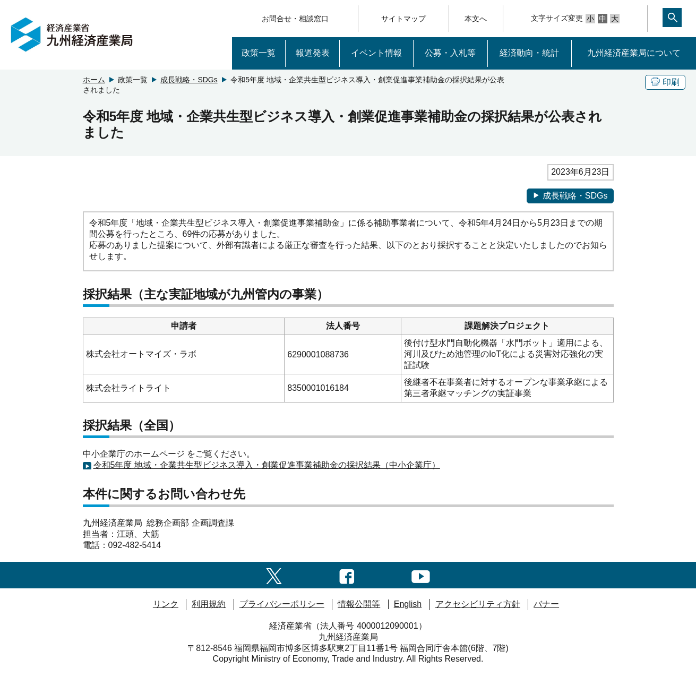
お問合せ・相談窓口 (295, 18)
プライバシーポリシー (281, 604)
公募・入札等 (450, 52)
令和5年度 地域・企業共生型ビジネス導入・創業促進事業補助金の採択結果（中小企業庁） (266, 464)
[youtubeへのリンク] (420, 574)
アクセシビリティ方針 (477, 604)
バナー (546, 604)
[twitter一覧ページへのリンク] (274, 574)
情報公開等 (359, 604)
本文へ (476, 18)
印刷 (665, 82)
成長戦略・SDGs (188, 79)
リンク (165, 604)
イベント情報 (376, 52)
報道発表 (313, 52)
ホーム (94, 79)
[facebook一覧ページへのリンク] (347, 574)
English (408, 604)
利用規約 (209, 604)
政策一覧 (259, 52)
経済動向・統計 (529, 52)
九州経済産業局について (634, 52)
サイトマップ (403, 18)
